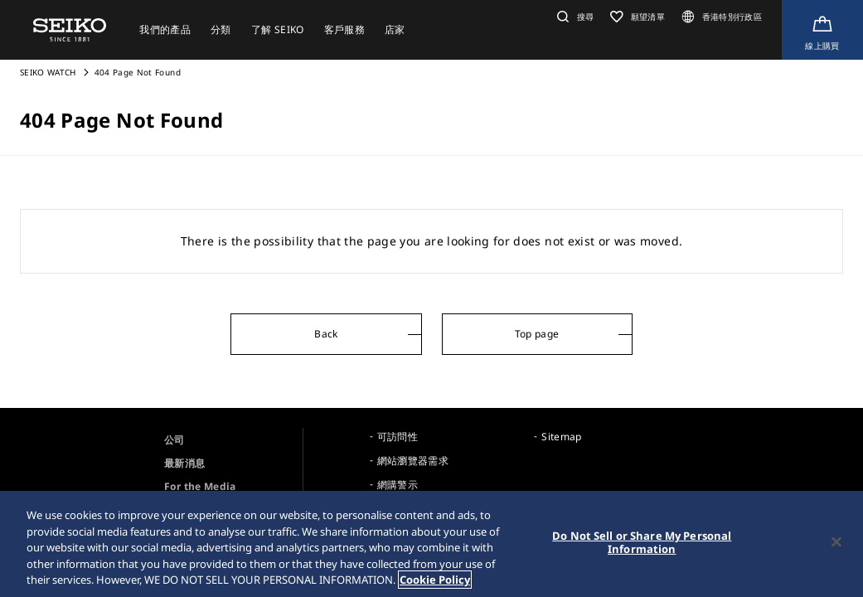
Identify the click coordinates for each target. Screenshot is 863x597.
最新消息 (184, 463)
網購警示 (397, 485)
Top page (537, 334)
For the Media (200, 486)
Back (325, 334)
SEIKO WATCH (48, 72)
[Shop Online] (822, 30)
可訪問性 (397, 437)
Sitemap (561, 437)
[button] (573, 17)
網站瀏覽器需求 (412, 461)
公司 (174, 440)
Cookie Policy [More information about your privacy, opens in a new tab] (435, 580)
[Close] (836, 542)
